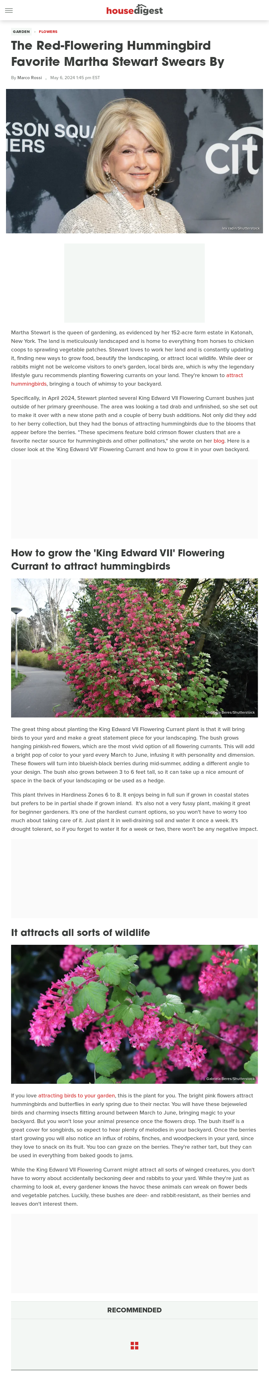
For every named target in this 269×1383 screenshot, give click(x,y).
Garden (21, 32)
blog (219, 441)
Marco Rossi (29, 77)
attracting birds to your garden (76, 1095)
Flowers (48, 32)
